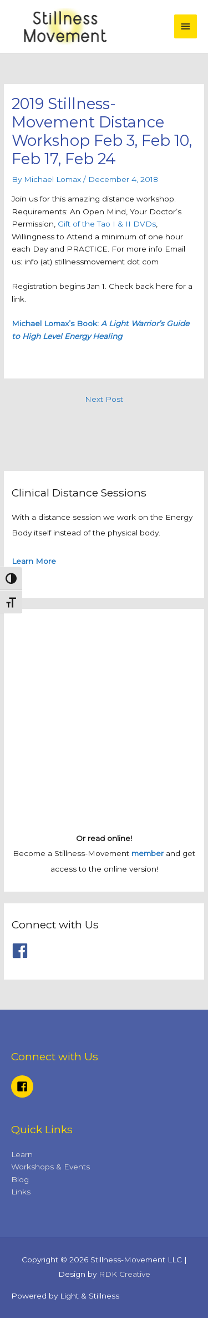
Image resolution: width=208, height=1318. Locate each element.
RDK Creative (124, 1274)
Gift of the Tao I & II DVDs (105, 223)
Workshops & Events (50, 1166)
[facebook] (22, 950)
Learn (22, 1154)
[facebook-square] (24, 1086)
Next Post (104, 399)
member (147, 853)
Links (21, 1191)
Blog (20, 1179)
